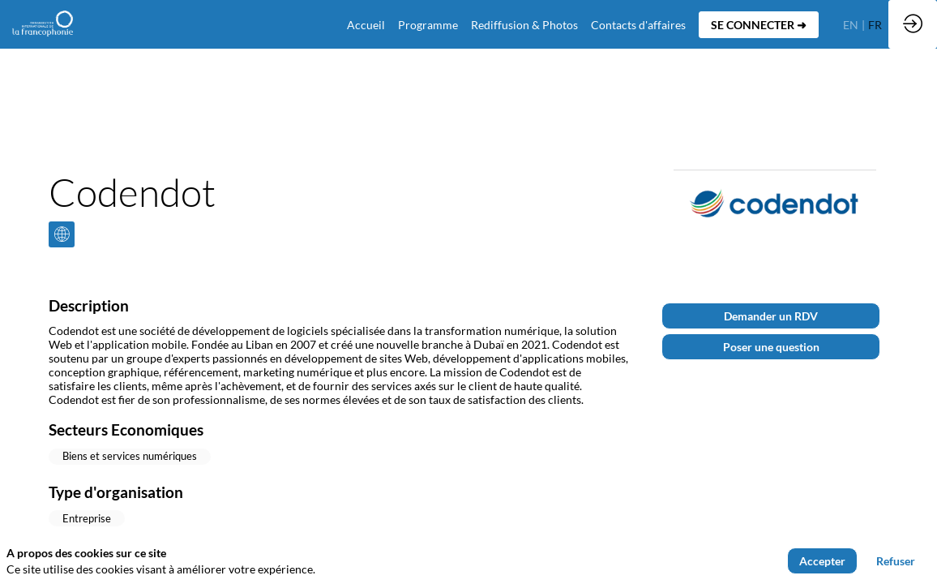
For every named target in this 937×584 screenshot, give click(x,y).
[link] (428, 24)
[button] (759, 24)
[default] (366, 24)
